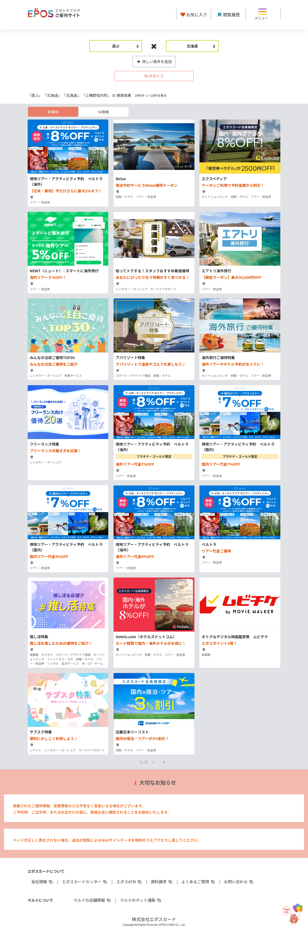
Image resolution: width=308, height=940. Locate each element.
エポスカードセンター (85, 881)
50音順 (103, 111)
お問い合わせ (239, 881)
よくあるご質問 (199, 881)
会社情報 (42, 881)
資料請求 (162, 881)
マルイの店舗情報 (92, 900)
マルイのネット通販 (141, 900)
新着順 (53, 111)
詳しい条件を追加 (154, 61)
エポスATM (129, 881)
